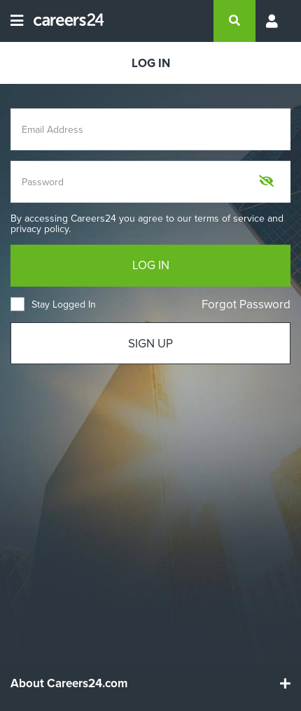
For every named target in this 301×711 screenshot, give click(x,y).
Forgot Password (246, 304)
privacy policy (39, 229)
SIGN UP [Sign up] (150, 343)
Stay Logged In (53, 304)
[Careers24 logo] (63, 21)
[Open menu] (16, 21)
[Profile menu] (272, 20)
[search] (234, 21)
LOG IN (150, 265)
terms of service (230, 218)
